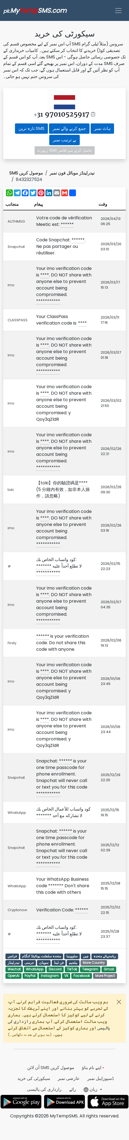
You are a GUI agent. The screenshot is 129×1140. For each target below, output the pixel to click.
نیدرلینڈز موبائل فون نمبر (72, 173)
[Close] (118, 1002)
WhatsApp (17, 812)
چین (85, 956)
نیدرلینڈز (13, 962)
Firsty (12, 643)
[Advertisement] (112, 40)
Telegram (90, 969)
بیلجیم (73, 962)
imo (11, 285)
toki (11, 489)
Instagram (50, 975)
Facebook (81, 975)
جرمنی (29, 962)
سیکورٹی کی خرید (33, 1078)
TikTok (72, 969)
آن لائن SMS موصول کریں (50, 1067)
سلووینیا (72, 956)
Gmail (109, 969)
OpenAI (13, 975)
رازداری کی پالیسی (44, 1089)
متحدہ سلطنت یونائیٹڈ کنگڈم (41, 956)
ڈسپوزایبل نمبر (100, 1078)
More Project (105, 975)
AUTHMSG (16, 221)
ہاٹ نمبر (102, 128)
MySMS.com (34, 10)
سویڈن (43, 962)
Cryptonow (17, 909)
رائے (72, 1089)
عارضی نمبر (69, 1078)
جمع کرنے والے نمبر (69, 128)
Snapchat (16, 246)
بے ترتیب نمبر (64, 140)
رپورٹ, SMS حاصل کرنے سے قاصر (64, 150)
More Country (94, 962)
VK (66, 975)
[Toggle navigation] (118, 10)
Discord (55, 969)
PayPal (29, 975)
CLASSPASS (17, 320)
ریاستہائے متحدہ (105, 956)
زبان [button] (91, 1089)
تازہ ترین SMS (31, 128)
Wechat (14, 969)
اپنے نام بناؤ (93, 1067)
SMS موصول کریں (26, 173)
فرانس (12, 956)
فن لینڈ (59, 962)
